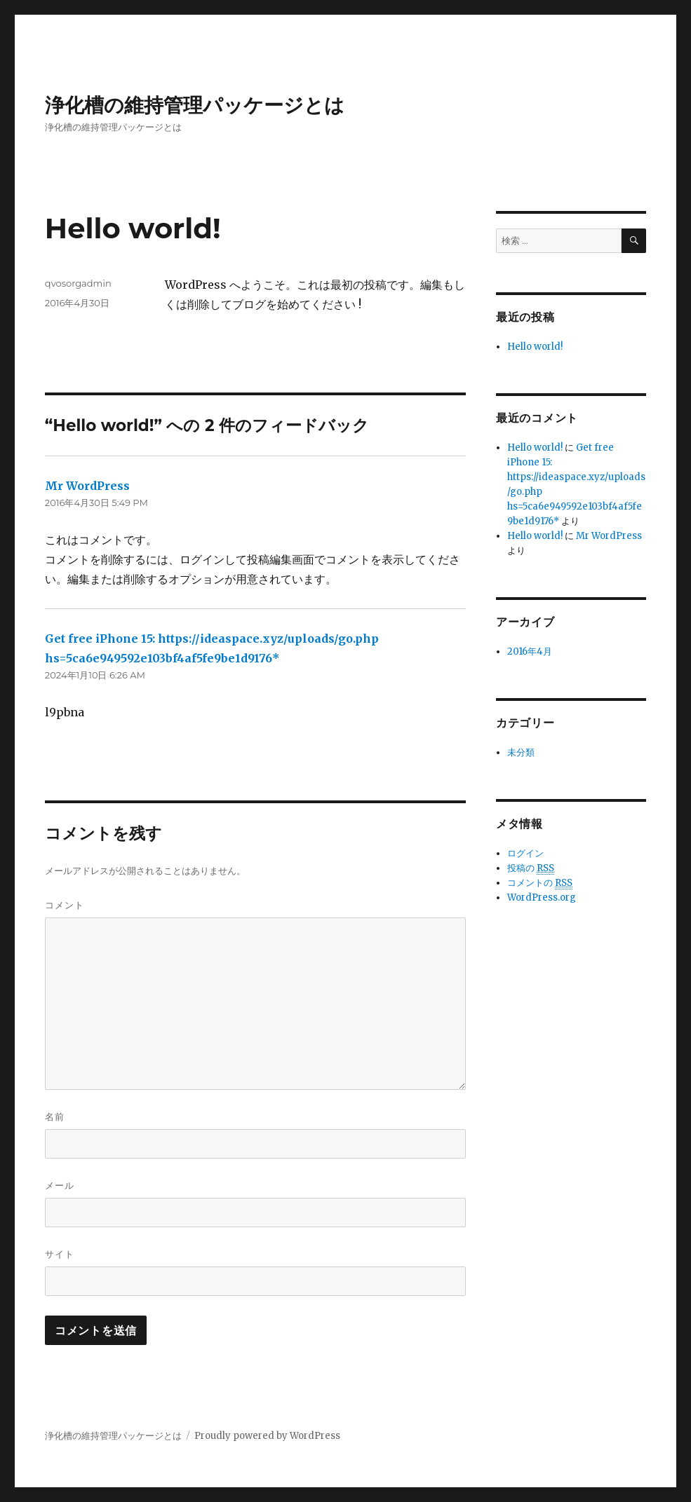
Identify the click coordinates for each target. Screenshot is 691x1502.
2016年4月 (529, 651)
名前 (55, 1116)
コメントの (539, 883)
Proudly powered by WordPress (267, 1436)
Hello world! (535, 347)
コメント (64, 904)
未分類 (521, 752)
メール (59, 1185)
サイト (59, 1253)
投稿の (530, 868)
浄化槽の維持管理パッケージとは (194, 105)
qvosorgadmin (78, 283)
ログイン (525, 853)
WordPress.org (541, 897)
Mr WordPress (87, 486)
